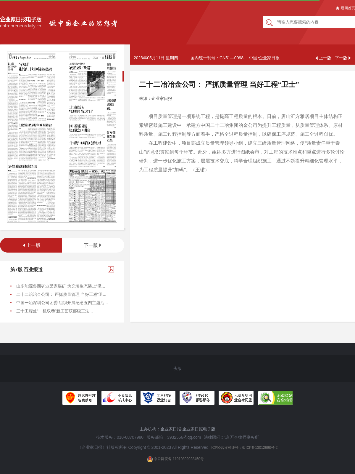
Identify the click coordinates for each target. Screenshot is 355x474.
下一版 (93, 245)
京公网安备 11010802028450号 (175, 459)
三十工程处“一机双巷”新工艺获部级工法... (54, 311)
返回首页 (345, 8)
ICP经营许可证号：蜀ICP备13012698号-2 (244, 448)
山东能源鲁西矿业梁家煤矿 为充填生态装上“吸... (60, 286)
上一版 (31, 245)
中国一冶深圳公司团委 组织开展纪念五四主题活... (62, 302)
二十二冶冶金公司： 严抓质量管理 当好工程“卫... (61, 294)
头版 (177, 368)
